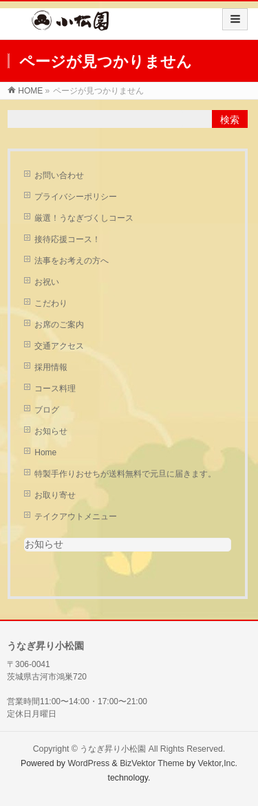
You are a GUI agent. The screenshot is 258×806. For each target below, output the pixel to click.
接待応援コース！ (67, 239)
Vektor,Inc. (218, 763)
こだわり (50, 303)
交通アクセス (59, 346)
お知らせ (50, 431)
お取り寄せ (55, 495)
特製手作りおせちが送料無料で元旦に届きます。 (125, 474)
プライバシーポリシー (75, 197)
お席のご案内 (59, 324)
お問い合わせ (59, 175)
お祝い (46, 282)
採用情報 (50, 367)
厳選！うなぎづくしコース (83, 218)
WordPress (88, 763)
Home (45, 452)
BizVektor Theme (152, 763)
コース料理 (55, 388)
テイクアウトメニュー (75, 516)
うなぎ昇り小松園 (113, 749)
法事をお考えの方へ (71, 260)
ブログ (46, 410)
